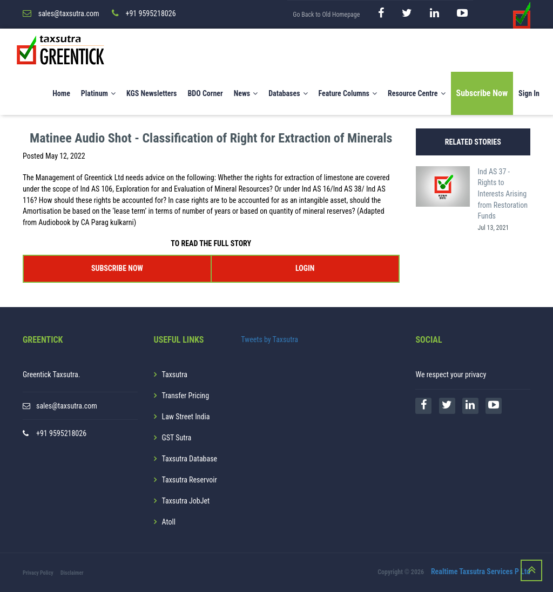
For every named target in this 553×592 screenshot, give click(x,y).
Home (61, 93)
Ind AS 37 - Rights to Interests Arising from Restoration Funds (503, 193)
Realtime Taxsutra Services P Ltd (480, 572)
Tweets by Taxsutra (269, 339)
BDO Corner (204, 93)
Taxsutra (174, 374)
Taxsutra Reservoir (189, 479)
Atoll (169, 522)
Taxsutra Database (190, 458)
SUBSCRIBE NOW (117, 268)
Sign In (528, 93)
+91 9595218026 (61, 433)
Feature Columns (348, 93)
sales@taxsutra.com (66, 406)
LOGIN (304, 268)
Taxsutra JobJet (186, 500)
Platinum (98, 93)
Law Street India (186, 416)
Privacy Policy (38, 573)
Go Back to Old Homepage (326, 14)
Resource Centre (417, 93)
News (246, 93)
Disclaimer (72, 573)
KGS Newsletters (151, 93)
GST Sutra (177, 437)
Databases (287, 93)
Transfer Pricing (186, 395)
